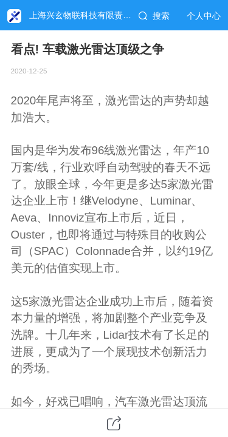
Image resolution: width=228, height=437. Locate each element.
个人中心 (204, 16)
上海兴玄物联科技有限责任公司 (88, 15)
